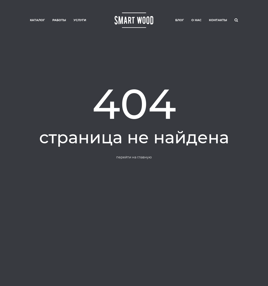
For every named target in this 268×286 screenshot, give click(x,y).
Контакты (218, 20)
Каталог (37, 20)
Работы (59, 20)
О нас (196, 20)
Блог (179, 20)
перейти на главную (134, 157)
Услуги (79, 20)
